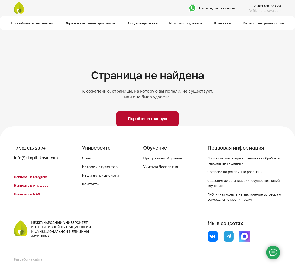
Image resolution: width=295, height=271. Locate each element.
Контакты (222, 23)
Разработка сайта (30, 259)
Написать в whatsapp (33, 185)
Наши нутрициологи (107, 175)
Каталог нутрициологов (263, 23)
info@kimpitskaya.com (263, 10)
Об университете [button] (143, 23)
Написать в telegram (32, 176)
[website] (212, 236)
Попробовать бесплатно (32, 23)
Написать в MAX (29, 194)
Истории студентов (186, 23)
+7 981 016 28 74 (266, 5)
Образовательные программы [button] (90, 23)
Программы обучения (167, 158)
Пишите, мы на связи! (217, 8)
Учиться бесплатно (164, 166)
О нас (93, 158)
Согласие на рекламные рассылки (238, 171)
